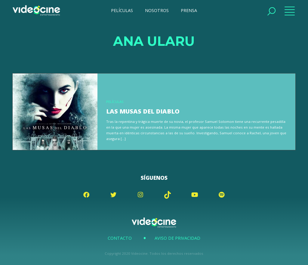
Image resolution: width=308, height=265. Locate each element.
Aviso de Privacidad (177, 238)
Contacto (120, 238)
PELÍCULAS (122, 10)
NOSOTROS (157, 10)
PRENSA (189, 10)
